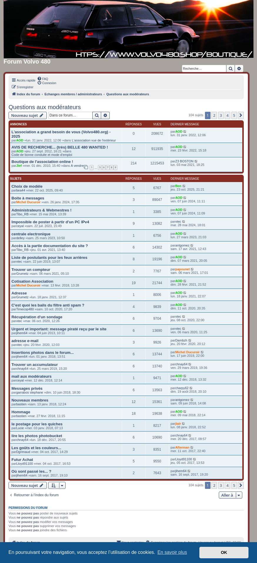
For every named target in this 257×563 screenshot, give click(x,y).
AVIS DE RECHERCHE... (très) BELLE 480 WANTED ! (59, 147)
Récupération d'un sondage (36, 317)
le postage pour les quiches (37, 424)
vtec (178, 221)
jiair (178, 423)
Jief (19, 165)
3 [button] (221, 115)
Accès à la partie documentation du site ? (49, 246)
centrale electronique (31, 234)
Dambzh (181, 340)
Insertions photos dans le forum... (42, 352)
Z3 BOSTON (184, 161)
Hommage (20, 412)
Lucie (20, 428)
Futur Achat (22, 459)
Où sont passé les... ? (31, 471)
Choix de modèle (27, 186)
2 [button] (214, 115)
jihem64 (22, 333)
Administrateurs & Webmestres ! (41, 210)
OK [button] (224, 552)
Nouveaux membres (29, 400)
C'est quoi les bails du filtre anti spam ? (47, 305)
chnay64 (22, 368)
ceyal (20, 226)
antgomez (182, 245)
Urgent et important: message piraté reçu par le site (58, 329)
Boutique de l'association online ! (42, 161)
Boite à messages (27, 198)
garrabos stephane (29, 392)
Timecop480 (25, 309)
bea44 (20, 190)
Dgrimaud (23, 452)
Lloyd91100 (24, 463)
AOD (19, 140)
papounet (182, 269)
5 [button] (234, 115)
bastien (21, 404)
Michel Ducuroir (28, 202)
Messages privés (27, 388)
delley (20, 238)
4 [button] (227, 115)
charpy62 (181, 388)
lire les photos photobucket (36, 436)
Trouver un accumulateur (34, 364)
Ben (178, 186)
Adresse (19, 293)
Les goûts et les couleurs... (36, 448)
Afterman (182, 447)
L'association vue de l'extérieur (94, 140)
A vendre (77, 165)
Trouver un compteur (30, 269)
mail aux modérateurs (31, 376)
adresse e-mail (25, 341)
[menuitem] (42, 78)
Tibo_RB (22, 214)
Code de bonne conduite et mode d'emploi (41, 154)
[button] (241, 115)
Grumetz (22, 273)
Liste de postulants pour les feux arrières (49, 257)
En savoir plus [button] (172, 552)
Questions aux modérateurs (45, 107)
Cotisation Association (32, 281)
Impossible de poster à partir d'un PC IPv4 (50, 222)
